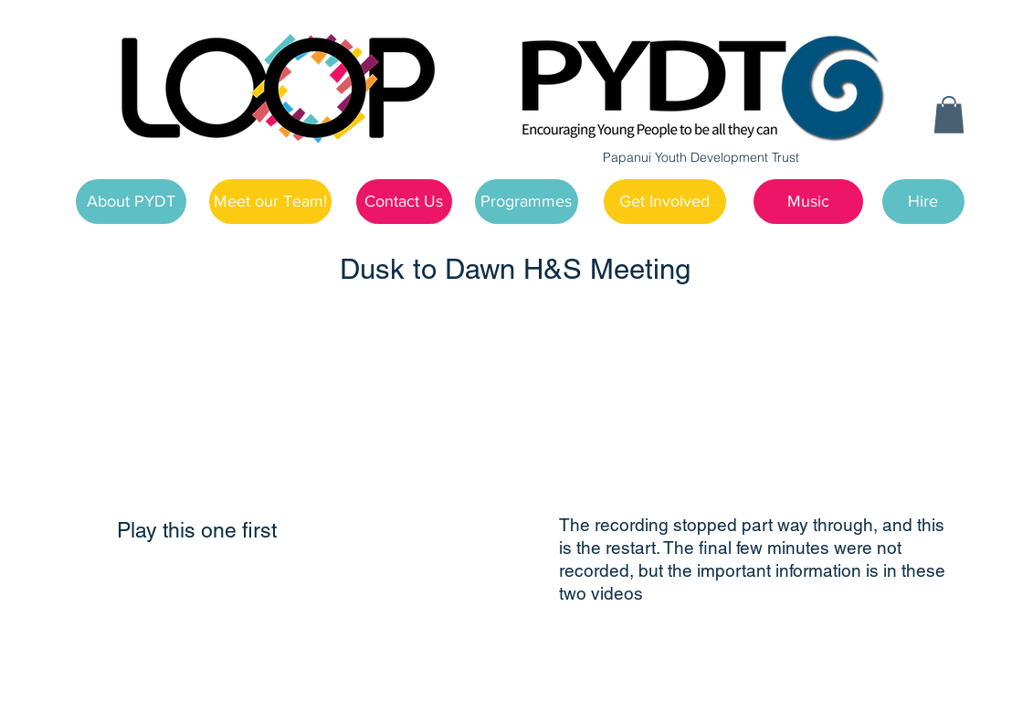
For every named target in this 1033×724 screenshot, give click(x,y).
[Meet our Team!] (270, 201)
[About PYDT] (131, 201)
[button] (948, 114)
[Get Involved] (665, 201)
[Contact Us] (404, 201)
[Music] (808, 201)
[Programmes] (526, 201)
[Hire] (923, 201)
